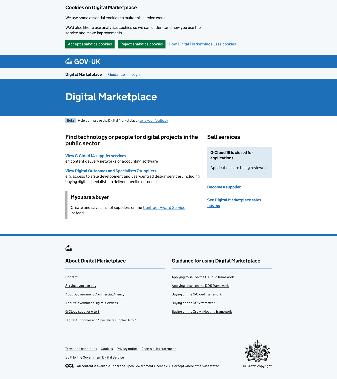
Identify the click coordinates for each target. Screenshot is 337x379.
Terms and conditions (81, 349)
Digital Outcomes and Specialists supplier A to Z (100, 320)
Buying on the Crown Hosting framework (202, 311)
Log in (136, 74)
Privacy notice (127, 349)
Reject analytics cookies (141, 44)
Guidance (116, 74)
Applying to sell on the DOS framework (200, 286)
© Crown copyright (257, 366)
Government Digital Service (103, 357)
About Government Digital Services (91, 303)
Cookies (107, 349)
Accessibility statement (158, 349)
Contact (71, 277)
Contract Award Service (164, 207)
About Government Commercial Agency (94, 294)
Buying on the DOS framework (194, 303)
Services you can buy (80, 286)
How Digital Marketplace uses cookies (202, 44)
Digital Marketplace (83, 74)
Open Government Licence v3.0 (149, 366)
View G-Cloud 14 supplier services (95, 155)
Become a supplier (224, 187)
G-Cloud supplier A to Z (82, 311)
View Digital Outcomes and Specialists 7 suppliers (110, 170)
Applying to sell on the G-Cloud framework (203, 277)
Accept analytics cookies (90, 44)
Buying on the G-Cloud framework (197, 294)
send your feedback (153, 120)
